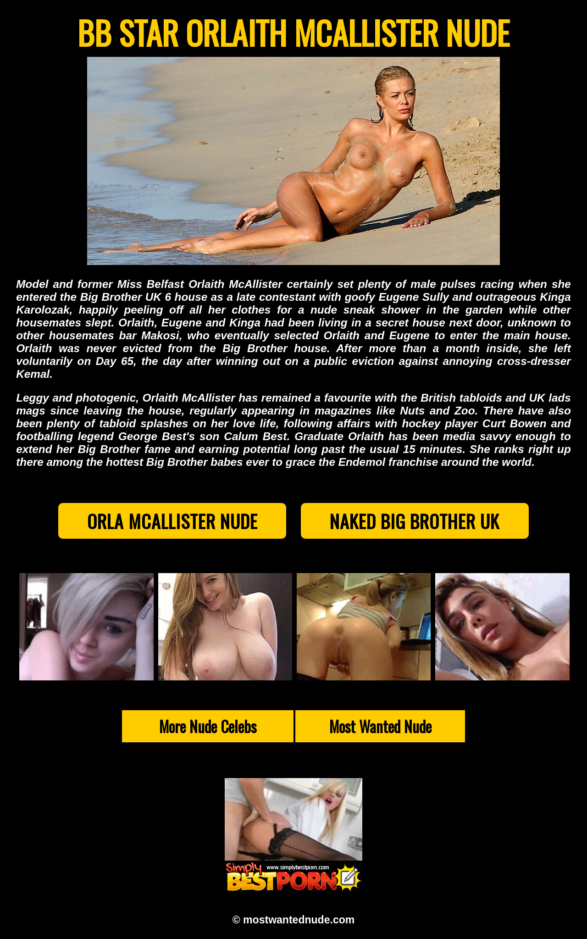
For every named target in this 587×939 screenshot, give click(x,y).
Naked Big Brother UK (414, 521)
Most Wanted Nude (380, 726)
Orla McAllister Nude (172, 521)
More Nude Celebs (207, 726)
